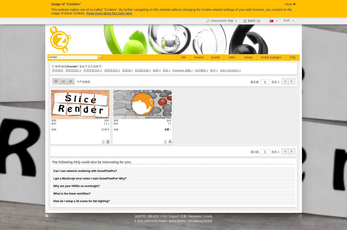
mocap (248, 57)
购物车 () (251, 21)
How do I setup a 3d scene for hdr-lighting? (82, 201)
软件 (214, 70)
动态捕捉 (201, 70)
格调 (156, 70)
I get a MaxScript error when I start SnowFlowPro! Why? (90, 178)
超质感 (127, 70)
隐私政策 (153, 216)
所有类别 (57, 70)
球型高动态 (73, 70)
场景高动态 (112, 70)
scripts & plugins (271, 57)
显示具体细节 (80, 104)
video (232, 57)
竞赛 (183, 216)
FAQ (292, 57)
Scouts (208, 216)
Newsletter (195, 216)
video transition (230, 70)
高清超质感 (143, 70)
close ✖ (290, 4)
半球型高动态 (92, 70)
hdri (183, 57)
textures (199, 57)
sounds (215, 57)
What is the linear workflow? (72, 193)
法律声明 (140, 216)
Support (174, 216)
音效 (166, 70)
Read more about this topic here (109, 13)
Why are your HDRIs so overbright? (77, 186)
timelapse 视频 (182, 70)
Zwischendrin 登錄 (222, 21)
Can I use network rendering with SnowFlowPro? (85, 171)
